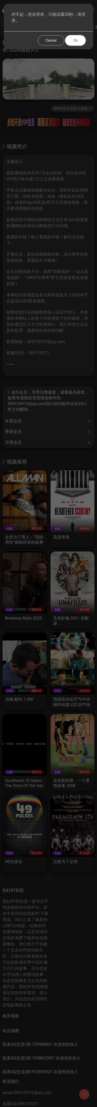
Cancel (51, 40)
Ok (75, 40)
